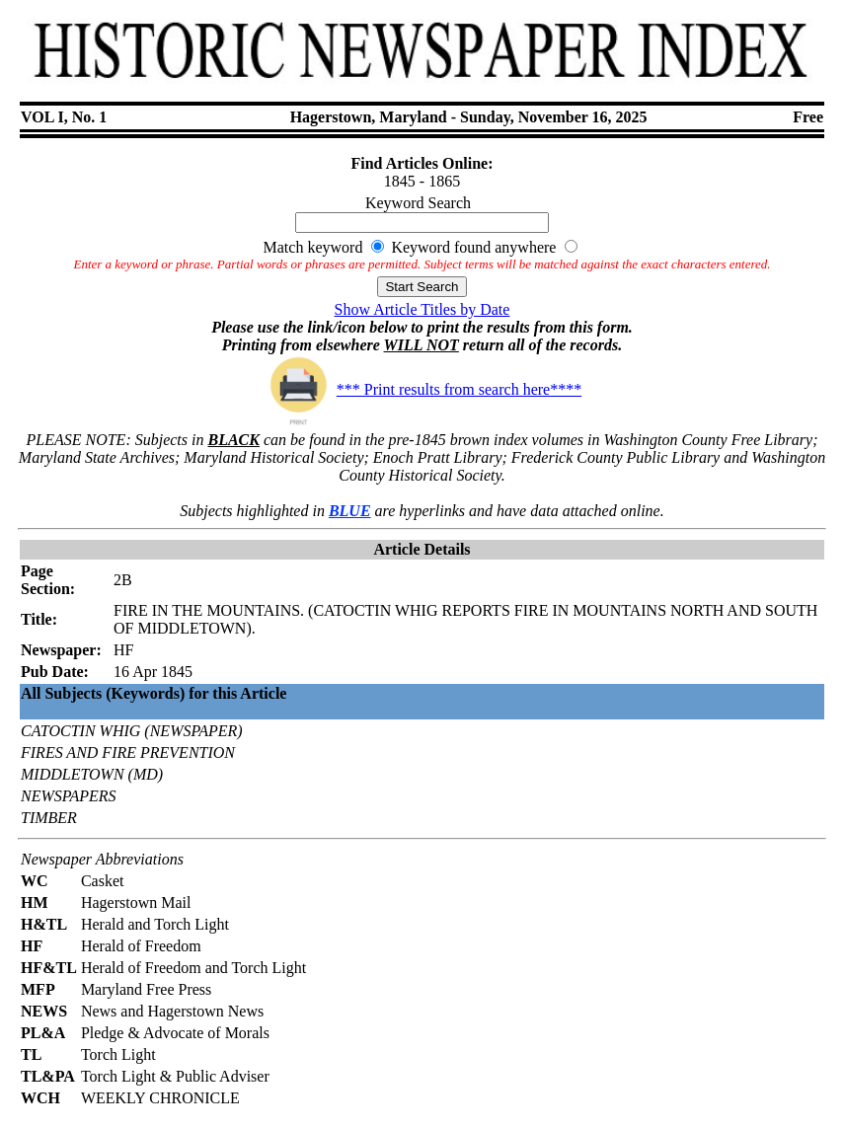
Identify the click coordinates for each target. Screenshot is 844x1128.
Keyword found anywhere (473, 247)
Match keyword (313, 247)
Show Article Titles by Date (422, 309)
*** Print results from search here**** (422, 389)
